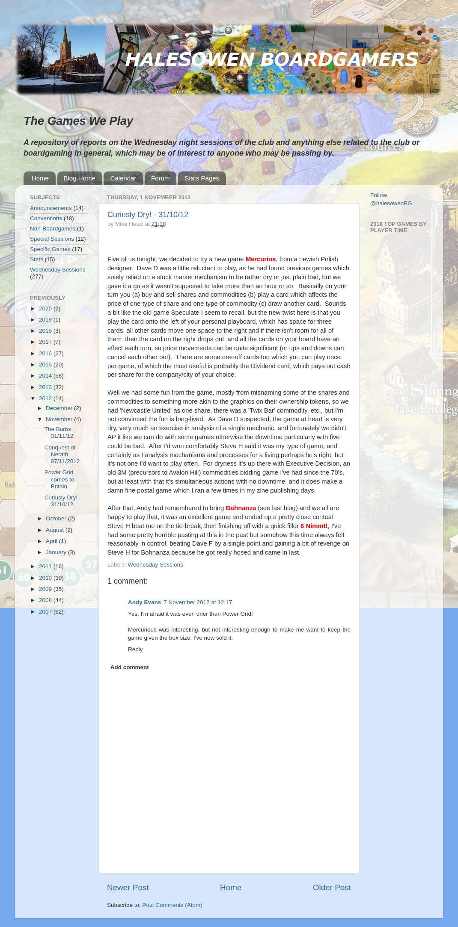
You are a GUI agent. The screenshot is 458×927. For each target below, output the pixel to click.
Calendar (123, 178)
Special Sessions (52, 239)
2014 (46, 375)
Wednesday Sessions (155, 564)
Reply (135, 649)
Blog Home (79, 178)
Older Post (332, 887)
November (60, 419)
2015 (46, 364)
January (57, 552)
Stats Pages (201, 178)
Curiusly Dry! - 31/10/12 (147, 214)
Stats (36, 259)
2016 (46, 353)
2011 (46, 566)
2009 (46, 589)
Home (40, 178)
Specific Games (50, 249)
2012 (46, 398)
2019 (46, 319)
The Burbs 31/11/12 (59, 432)
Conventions (46, 218)
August (55, 530)
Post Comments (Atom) (172, 905)
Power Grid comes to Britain (59, 479)
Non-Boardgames (52, 228)
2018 (46, 331)
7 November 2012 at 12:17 (198, 602)
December (60, 408)
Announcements (51, 208)
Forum (160, 178)
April (52, 541)
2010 (46, 578)
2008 (46, 600)
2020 (46, 308)
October (57, 518)
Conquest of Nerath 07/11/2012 (62, 454)
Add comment (129, 667)
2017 (46, 342)
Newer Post (128, 887)
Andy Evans (144, 602)
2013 (46, 387)
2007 (46, 611)
